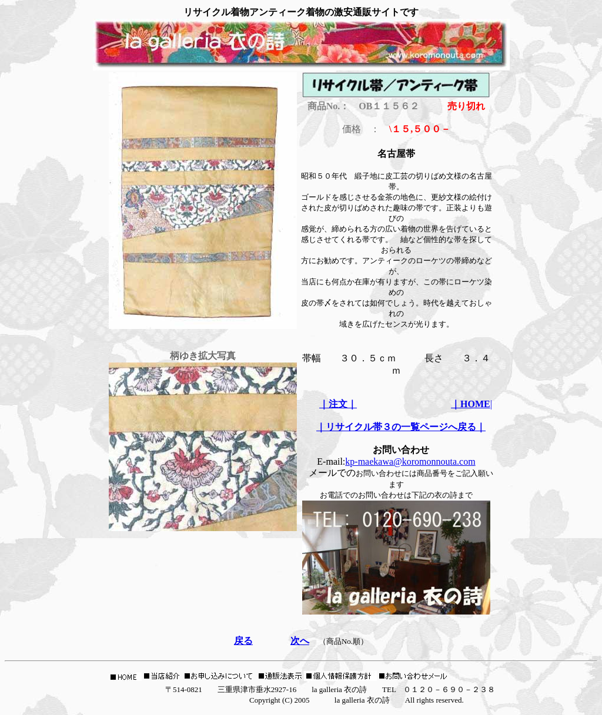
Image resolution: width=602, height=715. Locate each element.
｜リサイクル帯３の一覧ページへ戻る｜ (401, 427)
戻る (243, 641)
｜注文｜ (338, 404)
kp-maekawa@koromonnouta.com (410, 461)
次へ (299, 641)
